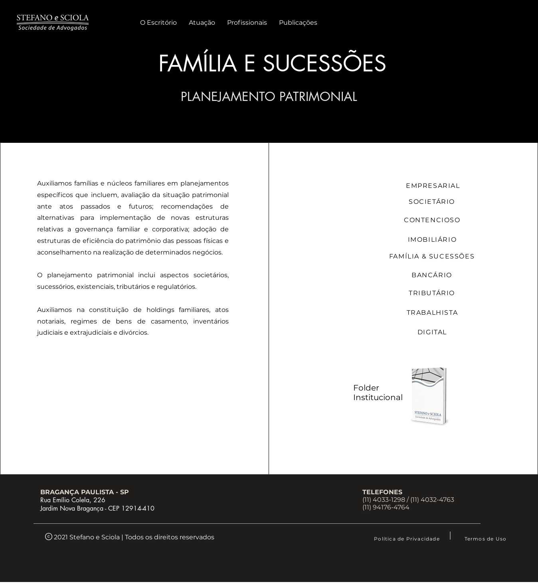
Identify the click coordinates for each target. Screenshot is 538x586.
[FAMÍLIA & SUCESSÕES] (432, 256)
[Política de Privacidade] (407, 539)
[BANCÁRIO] (432, 275)
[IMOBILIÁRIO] (433, 239)
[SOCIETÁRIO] (432, 201)
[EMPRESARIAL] (434, 186)
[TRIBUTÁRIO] (432, 292)
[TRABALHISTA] (433, 312)
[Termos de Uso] (486, 539)
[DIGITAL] (433, 332)
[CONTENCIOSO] (433, 219)
